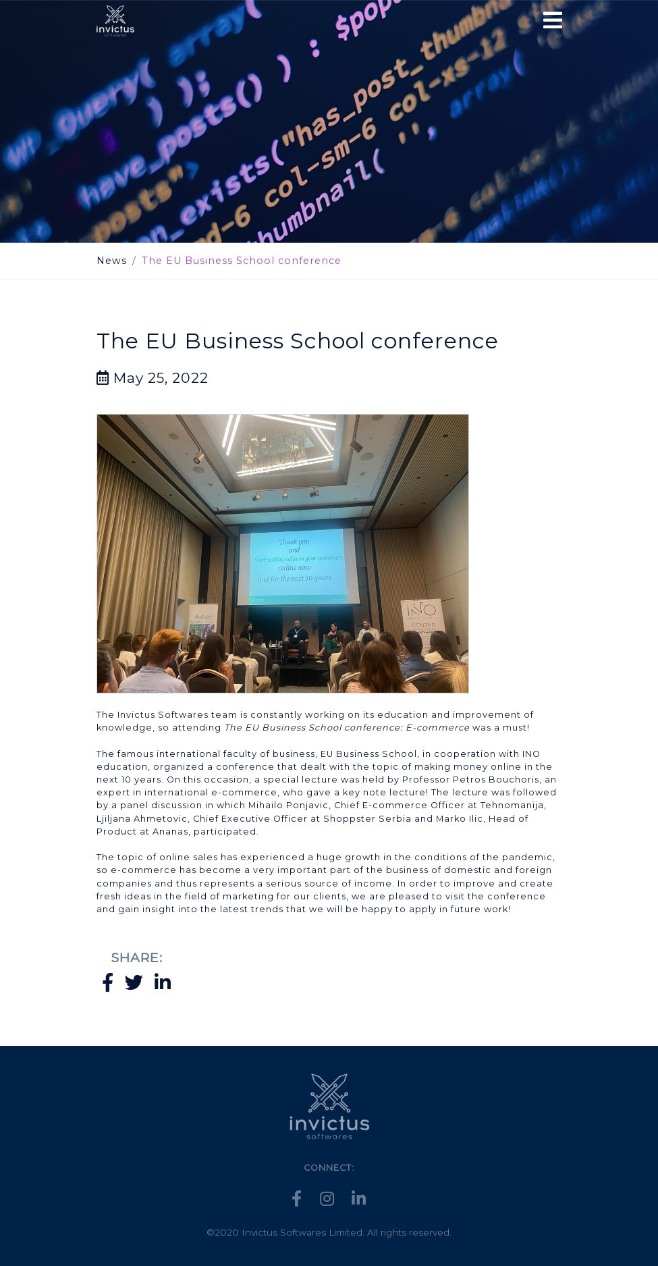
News (112, 261)
